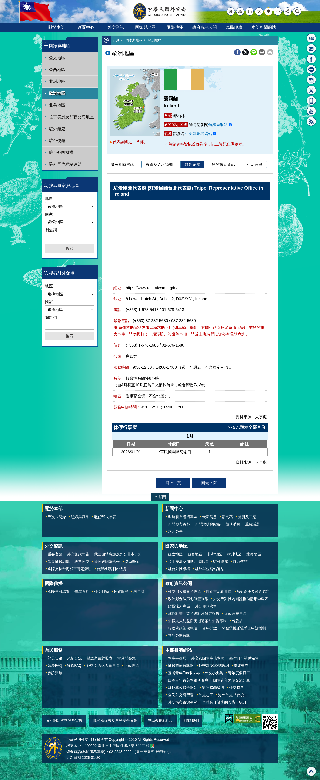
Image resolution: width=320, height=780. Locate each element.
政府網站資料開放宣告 (64, 721)
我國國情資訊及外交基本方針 (118, 554)
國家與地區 (145, 27)
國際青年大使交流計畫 (231, 680)
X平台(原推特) (311, 90)
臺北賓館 (241, 666)
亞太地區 (57, 57)
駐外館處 (57, 128)
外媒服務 (121, 592)
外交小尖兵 (214, 673)
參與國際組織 (59, 562)
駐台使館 (57, 140)
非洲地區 (57, 81)
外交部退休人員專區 (102, 666)
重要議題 (252, 524)
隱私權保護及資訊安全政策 (115, 721)
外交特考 (236, 688)
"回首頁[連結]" (231, 11)
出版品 (237, 621)
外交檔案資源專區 (182, 702)
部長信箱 (311, 48)
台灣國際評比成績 (111, 569)
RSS (311, 121)
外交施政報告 (78, 554)
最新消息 (209, 517)
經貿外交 (81, 562)
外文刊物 (101, 592)
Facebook (237, 52)
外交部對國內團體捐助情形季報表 (240, 599)
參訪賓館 (55, 673)
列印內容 (270, 52)
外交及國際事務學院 (207, 658)
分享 (287, 11)
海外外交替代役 (231, 695)
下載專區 (131, 666)
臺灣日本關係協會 (244, 658)
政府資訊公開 (204, 27)
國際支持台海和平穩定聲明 (70, 569)
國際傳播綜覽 (59, 592)
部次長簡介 (57, 517)
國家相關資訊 (122, 164)
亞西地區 (57, 69)
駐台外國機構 (61, 152)
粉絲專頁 (311, 58)
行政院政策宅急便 (182, 628)
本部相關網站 (263, 27)
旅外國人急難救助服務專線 (311, 38)
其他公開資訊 (179, 636)
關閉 (162, 497)
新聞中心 (86, 27)
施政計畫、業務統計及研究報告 (193, 614)
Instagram (311, 79)
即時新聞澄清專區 (182, 517)
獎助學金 (132, 562)
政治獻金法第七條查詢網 (188, 599)
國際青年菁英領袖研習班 (188, 680)
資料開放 (209, 628)
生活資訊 (254, 164)
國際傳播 (175, 27)
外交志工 (206, 695)
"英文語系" (250, 11)
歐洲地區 (57, 93)
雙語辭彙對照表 (99, 658)
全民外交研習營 (181, 695)
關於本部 (56, 27)
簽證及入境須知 (159, 164)
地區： (51, 198)
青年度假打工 (239, 673)
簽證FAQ (74, 666)
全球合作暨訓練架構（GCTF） (227, 702)
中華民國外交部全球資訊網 (160, 11)
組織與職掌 (80, 517)
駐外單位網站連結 (65, 164)
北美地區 (57, 105)
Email (262, 52)
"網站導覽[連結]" (240, 11)
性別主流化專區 (219, 592)
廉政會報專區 (235, 614)
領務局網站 (218, 125)
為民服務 (234, 27)
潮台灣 (138, 592)
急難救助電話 (223, 164)
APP (311, 100)
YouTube (311, 110)
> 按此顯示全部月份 (247, 427)
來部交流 (74, 658)
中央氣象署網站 (198, 134)
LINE (311, 69)
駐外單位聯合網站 (182, 688)
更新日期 (73, 758)
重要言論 (55, 554)
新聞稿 (227, 517)
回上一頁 (173, 483)
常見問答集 (126, 658)
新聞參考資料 (179, 524)
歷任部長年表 (105, 517)
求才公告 (175, 532)
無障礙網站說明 (160, 721)
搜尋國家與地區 (64, 185)
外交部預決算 (206, 606)
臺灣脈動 (81, 592)
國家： (51, 214)
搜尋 (297, 11)
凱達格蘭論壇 (213, 688)
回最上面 (209, 483)
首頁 (116, 40)
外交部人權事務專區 (184, 592)
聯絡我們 (191, 721)
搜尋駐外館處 (62, 273)
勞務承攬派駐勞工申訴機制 (244, 628)
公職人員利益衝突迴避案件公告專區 (197, 621)
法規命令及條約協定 (253, 592)
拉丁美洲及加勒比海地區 (71, 117)
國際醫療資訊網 (181, 666)
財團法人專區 (179, 606)
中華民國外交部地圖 (152, 746)
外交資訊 (116, 27)
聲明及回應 (247, 517)
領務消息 (233, 524)
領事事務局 (177, 658)
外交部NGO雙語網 (214, 666)
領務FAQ (55, 666)
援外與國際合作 (107, 562)
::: (44, 42)
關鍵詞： (53, 230)
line (253, 52)
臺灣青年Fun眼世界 (184, 673)
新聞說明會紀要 (208, 524)
